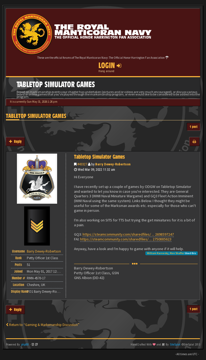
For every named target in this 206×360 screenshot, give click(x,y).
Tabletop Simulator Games (36, 116)
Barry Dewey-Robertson (113, 164)
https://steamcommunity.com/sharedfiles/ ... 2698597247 (128, 234)
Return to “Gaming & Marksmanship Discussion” (42, 324)
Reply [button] (15, 141)
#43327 (82, 164)
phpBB (25, 344)
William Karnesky (157, 253)
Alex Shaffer (177, 253)
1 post (193, 127)
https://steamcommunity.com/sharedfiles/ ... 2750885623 (125, 239)
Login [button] (109, 65)
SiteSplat (175, 344)
